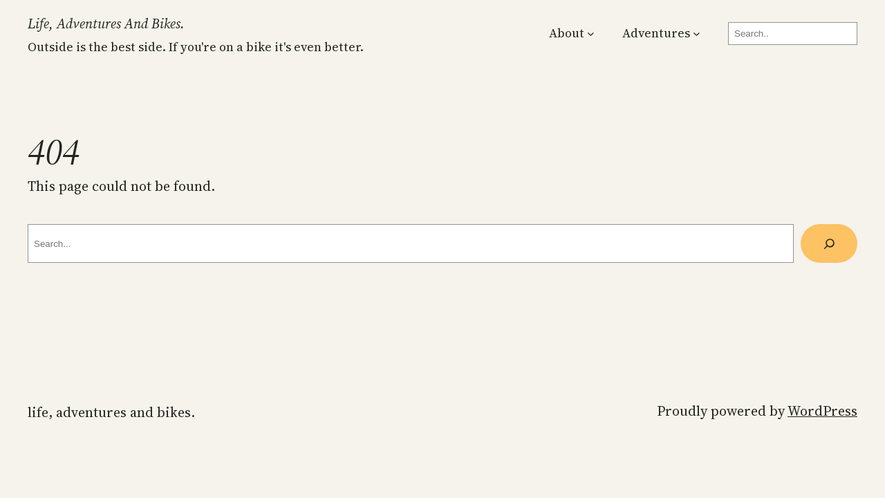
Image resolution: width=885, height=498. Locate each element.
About (566, 33)
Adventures (656, 33)
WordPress (822, 411)
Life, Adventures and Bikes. (106, 23)
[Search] (829, 243)
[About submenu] (591, 33)
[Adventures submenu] (696, 33)
